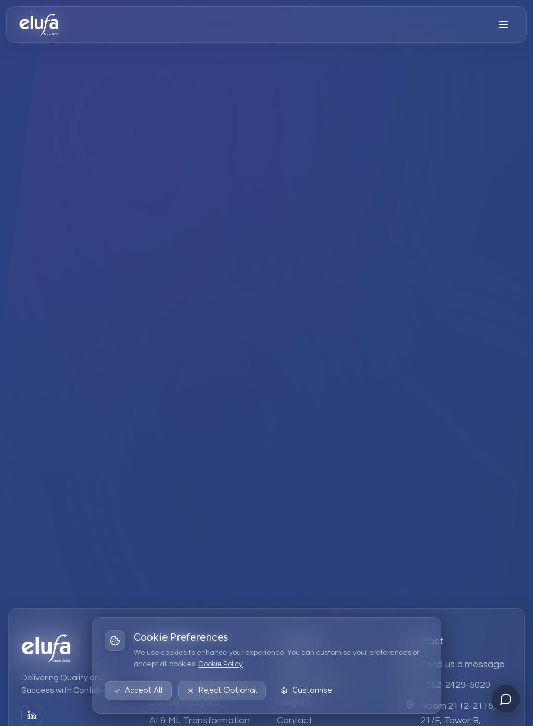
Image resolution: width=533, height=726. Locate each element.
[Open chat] (506, 699)
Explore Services (280, 437)
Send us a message (463, 664)
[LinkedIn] (31, 715)
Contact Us (395, 437)
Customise (306, 690)
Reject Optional (222, 690)
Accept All (138, 690)
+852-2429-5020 (455, 685)
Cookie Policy (220, 664)
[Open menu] (503, 24)
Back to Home (151, 437)
